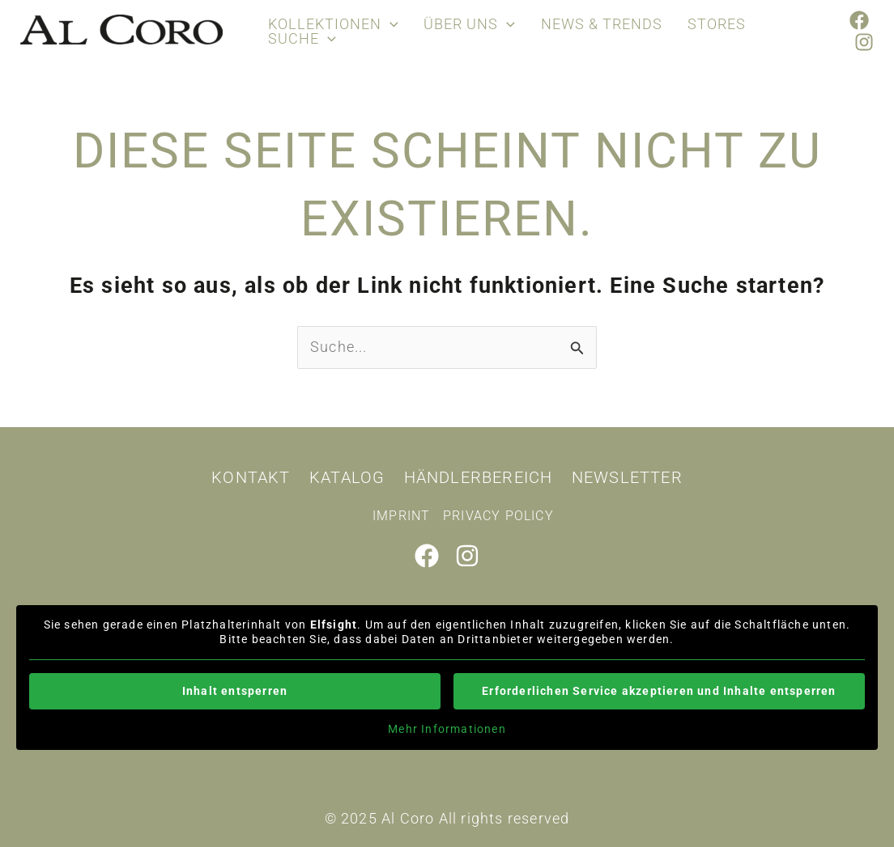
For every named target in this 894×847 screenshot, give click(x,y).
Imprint (401, 516)
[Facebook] (859, 20)
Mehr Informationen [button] (447, 728)
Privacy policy (498, 516)
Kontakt (254, 478)
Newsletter (623, 478)
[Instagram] (864, 42)
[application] (389, 24)
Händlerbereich (476, 478)
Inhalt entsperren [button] (234, 690)
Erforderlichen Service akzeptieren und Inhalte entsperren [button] (659, 690)
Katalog (348, 478)
